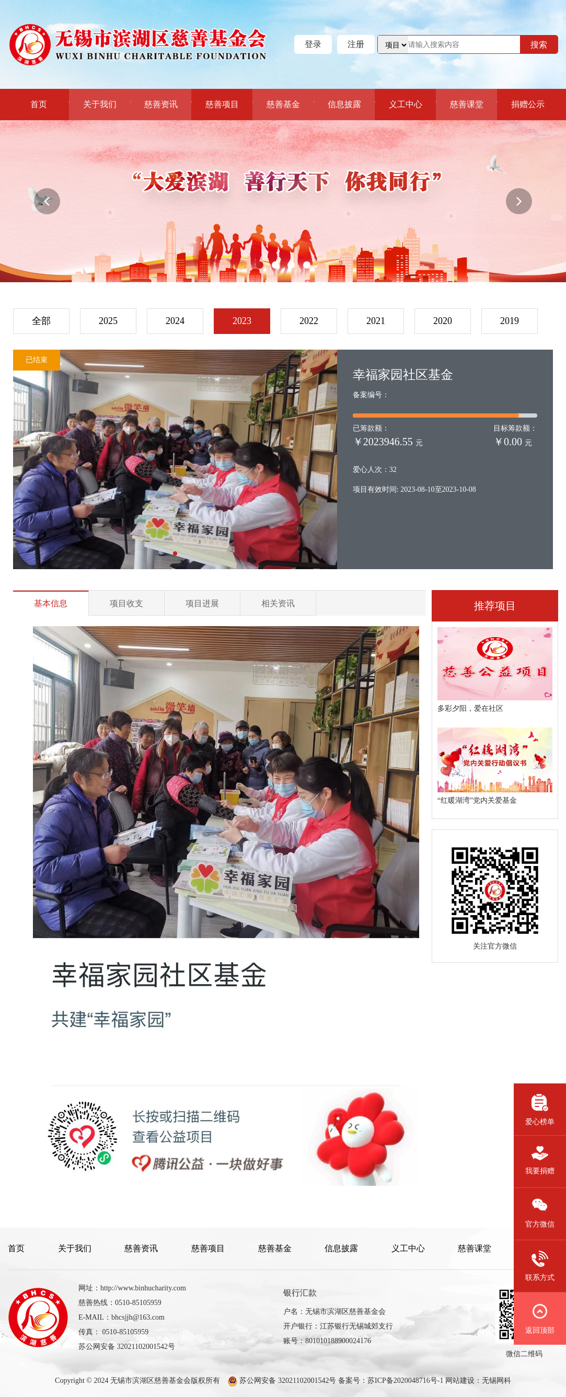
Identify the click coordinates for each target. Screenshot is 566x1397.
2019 (509, 321)
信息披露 (344, 104)
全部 (41, 321)
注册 (356, 44)
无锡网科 (496, 1380)
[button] (47, 201)
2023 (242, 321)
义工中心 (405, 104)
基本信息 (50, 603)
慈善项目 (222, 104)
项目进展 (202, 603)
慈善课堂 (466, 104)
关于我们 (100, 104)
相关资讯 (278, 603)
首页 (38, 104)
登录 (313, 44)
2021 (375, 321)
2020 (442, 321)
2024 (175, 321)
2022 (308, 321)
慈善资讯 (161, 104)
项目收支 (126, 603)
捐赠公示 (528, 104)
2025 (108, 321)
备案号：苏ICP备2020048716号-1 (390, 1380)
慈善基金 (283, 104)
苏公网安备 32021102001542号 (287, 1380)
